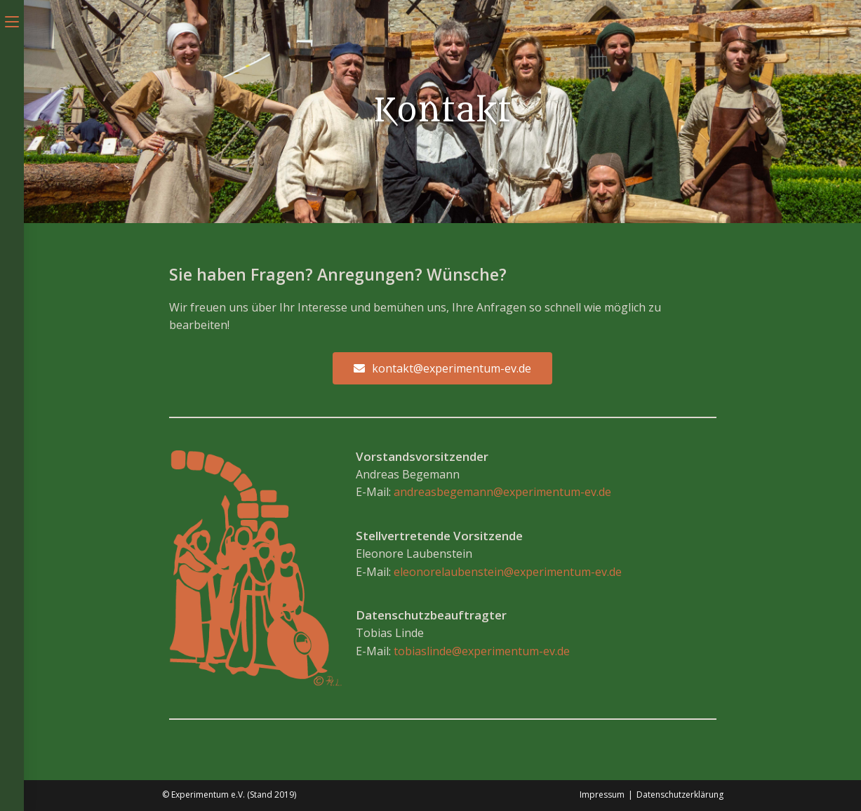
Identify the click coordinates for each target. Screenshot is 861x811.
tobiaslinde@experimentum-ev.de (482, 651)
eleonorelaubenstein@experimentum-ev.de (508, 571)
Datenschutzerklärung (679, 794)
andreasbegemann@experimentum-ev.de (502, 492)
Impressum (602, 794)
